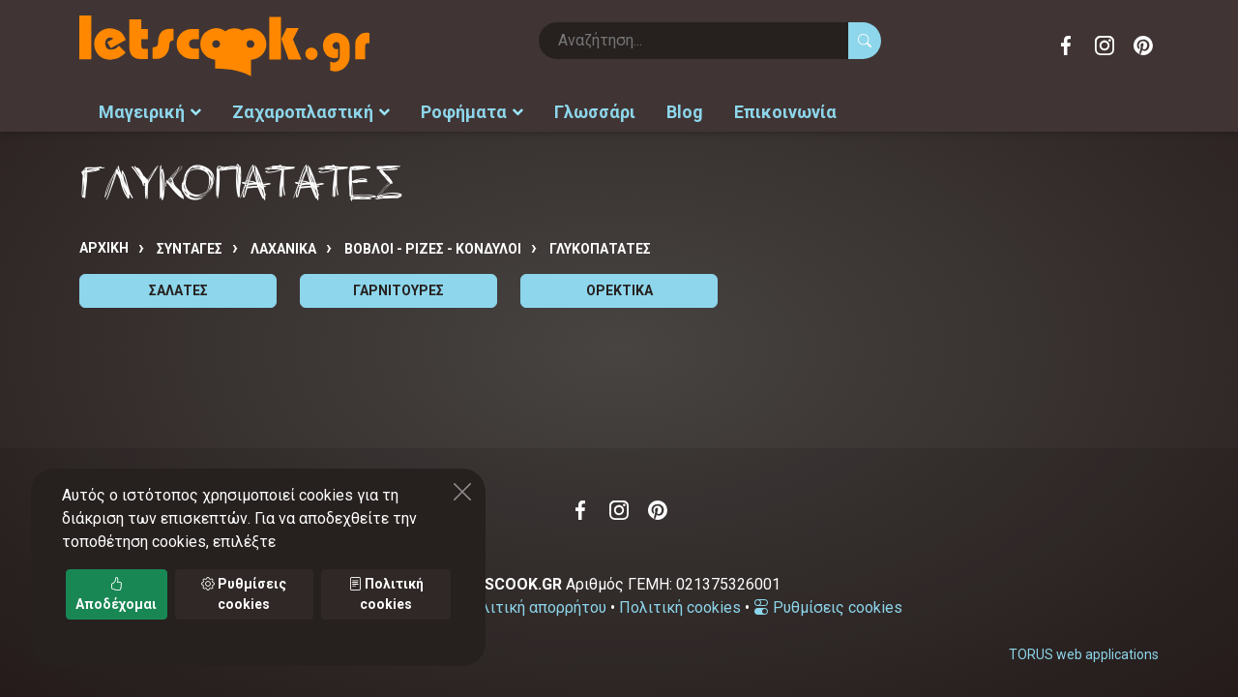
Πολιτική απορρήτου (533, 607)
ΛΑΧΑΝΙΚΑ (283, 249)
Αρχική (104, 248)
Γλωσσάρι (594, 112)
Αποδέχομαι (116, 594)
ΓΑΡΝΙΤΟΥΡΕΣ (398, 290)
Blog (684, 112)
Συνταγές (189, 249)
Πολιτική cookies (680, 607)
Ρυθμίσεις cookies (827, 607)
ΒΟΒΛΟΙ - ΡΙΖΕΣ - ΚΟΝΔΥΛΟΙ (432, 249)
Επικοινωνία (785, 112)
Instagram (1104, 45)
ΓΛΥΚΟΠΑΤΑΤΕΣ (600, 249)
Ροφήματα (472, 112)
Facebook (1065, 45)
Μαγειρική (150, 112)
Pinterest (1143, 45)
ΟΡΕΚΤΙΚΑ (619, 290)
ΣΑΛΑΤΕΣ (178, 290)
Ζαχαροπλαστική (311, 112)
